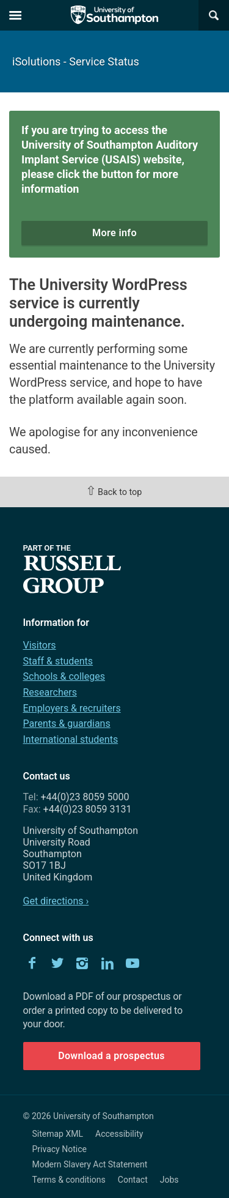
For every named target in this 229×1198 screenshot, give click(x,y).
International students (70, 739)
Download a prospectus (111, 1056)
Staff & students (58, 661)
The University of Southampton (114, 15)
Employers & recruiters (72, 708)
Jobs (169, 1180)
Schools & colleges (64, 676)
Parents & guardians (67, 723)
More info (114, 233)
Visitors (39, 645)
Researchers (50, 692)
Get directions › (56, 901)
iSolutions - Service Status (75, 61)
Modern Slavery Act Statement (90, 1164)
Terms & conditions (69, 1180)
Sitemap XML (58, 1134)
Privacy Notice (59, 1149)
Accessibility (119, 1134)
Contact (133, 1180)
